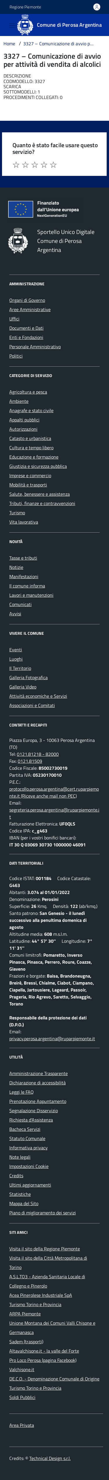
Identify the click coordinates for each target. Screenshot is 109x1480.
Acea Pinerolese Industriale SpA (40, 1295)
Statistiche (20, 1194)
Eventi (15, 649)
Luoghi (16, 658)
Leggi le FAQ (21, 1091)
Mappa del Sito (23, 1203)
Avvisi (15, 613)
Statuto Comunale (27, 1138)
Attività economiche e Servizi (38, 696)
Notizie (16, 567)
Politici (16, 355)
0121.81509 (30, 761)
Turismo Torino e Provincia (35, 1304)
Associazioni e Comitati (32, 705)
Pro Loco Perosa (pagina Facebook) (42, 1360)
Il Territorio (20, 668)
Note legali (20, 1156)
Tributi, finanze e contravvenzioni (42, 503)
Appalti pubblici (24, 419)
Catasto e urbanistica (30, 438)
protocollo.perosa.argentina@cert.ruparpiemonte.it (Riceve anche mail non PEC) (54, 792)
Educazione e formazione (33, 456)
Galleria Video (22, 686)
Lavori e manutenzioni (31, 595)
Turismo (17, 512)
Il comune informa (27, 585)
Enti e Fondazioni (26, 337)
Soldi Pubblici (22, 1397)
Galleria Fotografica (28, 677)
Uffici (14, 318)
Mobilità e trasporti (28, 484)
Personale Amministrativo (35, 346)
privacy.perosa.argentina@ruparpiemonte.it (52, 1038)
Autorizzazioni (23, 429)
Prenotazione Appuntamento (37, 1101)
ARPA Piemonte (25, 1313)
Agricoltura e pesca (28, 391)
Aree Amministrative (30, 309)
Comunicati (20, 604)
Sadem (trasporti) (26, 1341)
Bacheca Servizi (24, 1129)
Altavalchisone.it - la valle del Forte (44, 1350)
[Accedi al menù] (4, 24)
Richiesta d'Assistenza (31, 1119)
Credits (16, 1175)
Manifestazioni (23, 576)
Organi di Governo (27, 300)
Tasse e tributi (23, 557)
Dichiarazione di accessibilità (37, 1082)
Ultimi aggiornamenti (30, 1184)
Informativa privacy (28, 1147)
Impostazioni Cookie (29, 1166)
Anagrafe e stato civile (31, 410)
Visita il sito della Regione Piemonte (44, 1248)
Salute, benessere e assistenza (39, 494)
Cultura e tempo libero (31, 447)
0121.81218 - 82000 (38, 754)
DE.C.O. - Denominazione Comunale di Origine (54, 1378)
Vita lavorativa (23, 521)
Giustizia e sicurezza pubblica (38, 466)
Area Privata (21, 1425)
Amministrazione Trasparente (38, 1073)
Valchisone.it (21, 1369)
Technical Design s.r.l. (50, 1458)
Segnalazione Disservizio (33, 1110)
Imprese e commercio (30, 475)
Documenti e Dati (26, 328)
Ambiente (18, 401)
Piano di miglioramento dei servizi (42, 1212)
